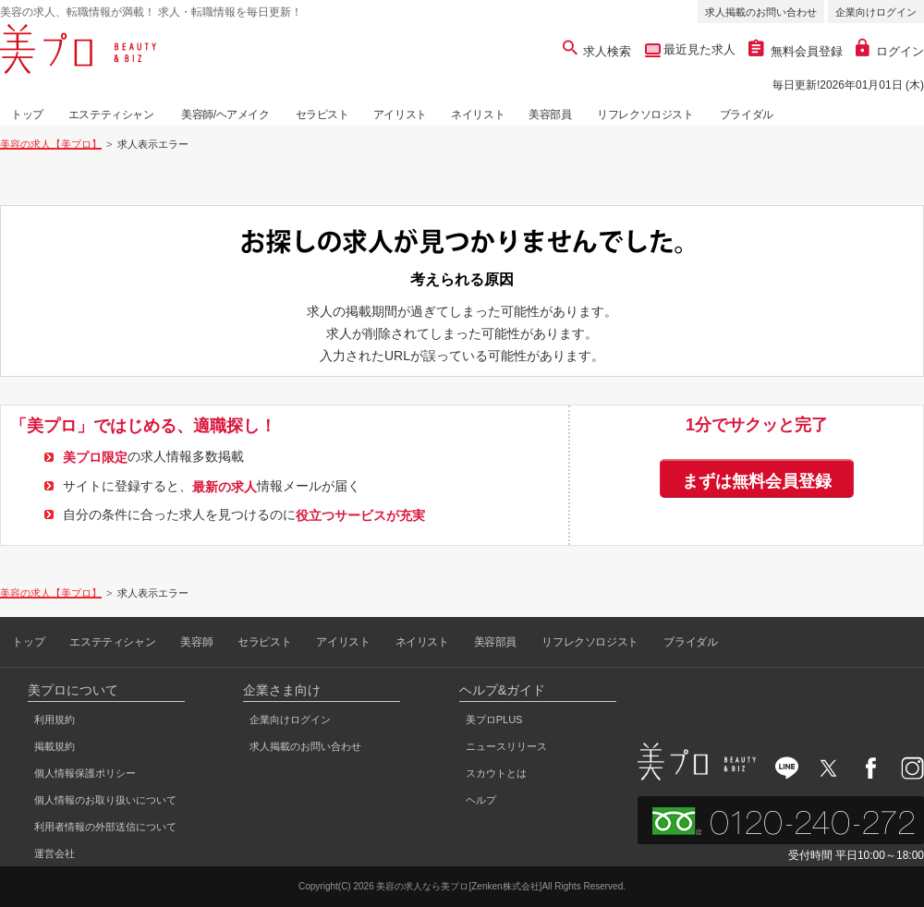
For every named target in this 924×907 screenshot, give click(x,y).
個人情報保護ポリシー (85, 773)
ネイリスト (478, 114)
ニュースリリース (506, 746)
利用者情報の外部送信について (105, 826)
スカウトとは (496, 773)
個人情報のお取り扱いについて (105, 799)
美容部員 (550, 114)
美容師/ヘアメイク (225, 114)
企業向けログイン (876, 12)
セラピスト (322, 114)
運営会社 (54, 853)
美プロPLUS (494, 719)
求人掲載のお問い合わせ (761, 12)
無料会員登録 (795, 51)
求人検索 (597, 51)
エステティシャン (111, 114)
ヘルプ (481, 799)
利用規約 (54, 719)
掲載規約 (54, 746)
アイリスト (400, 114)
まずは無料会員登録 (757, 481)
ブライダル (746, 114)
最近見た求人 (698, 49)
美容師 (196, 641)
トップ (27, 114)
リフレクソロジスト (645, 114)
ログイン (890, 51)
